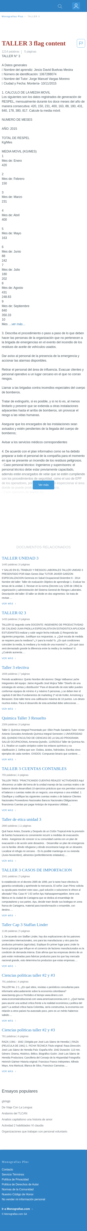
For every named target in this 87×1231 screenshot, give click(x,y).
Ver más (43, 484)
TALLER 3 (34, 16)
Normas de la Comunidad (17, 1189)
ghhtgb (6, 1101)
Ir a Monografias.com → (17, 1208)
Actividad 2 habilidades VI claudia (22, 1125)
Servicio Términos (13, 1174)
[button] (81, 44)
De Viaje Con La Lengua (17, 1107)
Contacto (7, 1169)
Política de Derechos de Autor (20, 1184)
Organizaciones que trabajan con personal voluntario (34, 1131)
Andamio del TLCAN (14, 1113)
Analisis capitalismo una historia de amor (27, 1119)
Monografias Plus (12, 16)
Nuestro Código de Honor (17, 1194)
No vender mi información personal (23, 1199)
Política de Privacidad (15, 1179)
